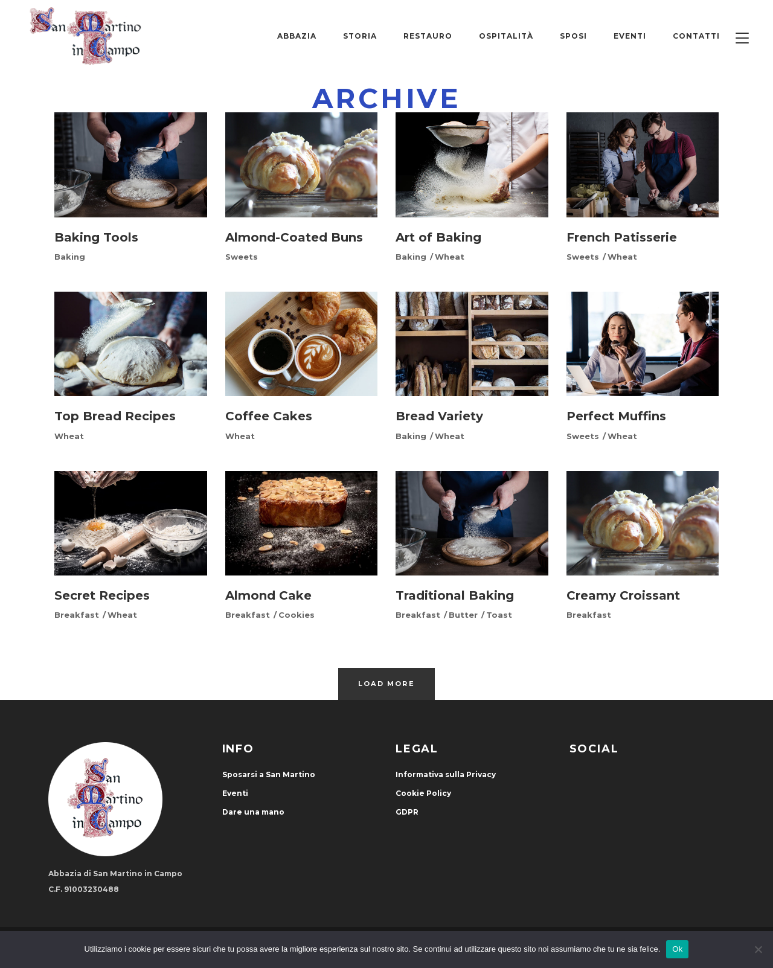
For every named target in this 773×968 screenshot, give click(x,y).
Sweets (241, 256)
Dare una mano (253, 811)
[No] (758, 949)
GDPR (407, 811)
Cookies (296, 615)
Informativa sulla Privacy (446, 774)
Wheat (449, 256)
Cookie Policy (423, 793)
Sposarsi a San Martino (268, 774)
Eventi (235, 793)
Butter (463, 615)
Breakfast (76, 615)
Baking (69, 256)
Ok (677, 949)
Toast (499, 615)
